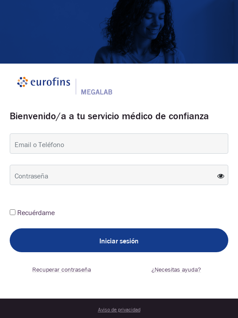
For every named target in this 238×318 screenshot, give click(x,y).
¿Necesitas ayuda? (176, 269)
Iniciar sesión (119, 240)
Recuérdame (36, 212)
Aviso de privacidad (119, 309)
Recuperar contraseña (61, 269)
